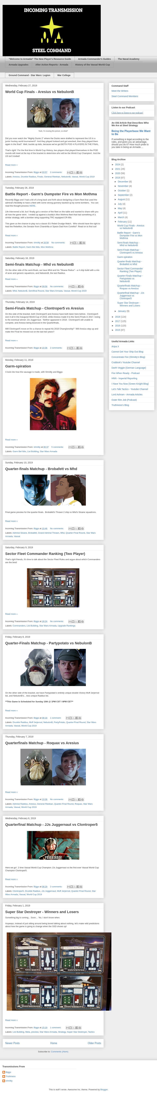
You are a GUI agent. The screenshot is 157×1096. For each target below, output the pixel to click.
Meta (27, 1032)
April (120, 212)
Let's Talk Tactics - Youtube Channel (130, 389)
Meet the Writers (120, 91)
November (123, 186)
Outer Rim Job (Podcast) (124, 400)
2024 (118, 164)
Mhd (15, 291)
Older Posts (94, 1043)
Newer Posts (12, 1043)
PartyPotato (59, 722)
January (122, 311)
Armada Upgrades (18, 64)
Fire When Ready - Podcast (126, 373)
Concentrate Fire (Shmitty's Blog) (128, 357)
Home (53, 1043)
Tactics (91, 1032)
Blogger (104, 1089)
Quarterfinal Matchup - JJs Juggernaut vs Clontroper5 (51, 825)
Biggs (8, 1072)
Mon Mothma (47, 247)
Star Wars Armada (54, 291)
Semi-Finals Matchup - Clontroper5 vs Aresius (44, 308)
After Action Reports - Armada (51, 64)
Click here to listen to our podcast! (127, 113)
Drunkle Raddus (28, 176)
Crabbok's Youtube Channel (126, 362)
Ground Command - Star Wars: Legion (29, 75)
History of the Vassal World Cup (92, 64)
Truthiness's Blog (120, 405)
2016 (118, 325)
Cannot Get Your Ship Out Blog (127, 351)
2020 (118, 173)
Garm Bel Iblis (33, 247)
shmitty (9, 1081)
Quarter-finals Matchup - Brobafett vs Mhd (41, 469)
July (120, 204)
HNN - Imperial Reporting (124, 378)
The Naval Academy (129, 59)
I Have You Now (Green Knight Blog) (130, 383)
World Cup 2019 (87, 176)
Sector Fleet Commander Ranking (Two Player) (45, 554)
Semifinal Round (36, 291)
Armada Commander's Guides (94, 59)
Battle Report (19, 247)
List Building (33, 451)
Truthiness (11, 1076)
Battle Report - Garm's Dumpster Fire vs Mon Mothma (51, 194)
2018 (118, 316)
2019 (118, 177)
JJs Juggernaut (48, 891)
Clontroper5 (18, 891)
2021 (118, 169)
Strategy (62, 1032)
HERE (32, 206)
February (123, 221)
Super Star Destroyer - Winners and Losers (42, 912)
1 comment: (56, 718)
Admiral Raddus (20, 804)
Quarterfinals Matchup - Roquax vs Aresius (42, 743)
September (124, 195)
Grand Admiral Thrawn (48, 533)
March (121, 217)
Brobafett (32, 533)
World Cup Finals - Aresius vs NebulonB (39, 92)
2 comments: (56, 172)
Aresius (16, 176)
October (122, 190)
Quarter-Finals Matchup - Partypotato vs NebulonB (48, 643)
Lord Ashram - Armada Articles (127, 394)
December (123, 181)
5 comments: (58, 447)
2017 (118, 321)
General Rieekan (52, 176)
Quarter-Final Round (75, 533)
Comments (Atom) (59, 1051)
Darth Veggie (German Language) (129, 367)
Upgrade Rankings (66, 625)
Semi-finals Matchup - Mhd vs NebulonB (39, 264)
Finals (40, 176)
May (120, 208)
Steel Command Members (125, 96)
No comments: (59, 242)
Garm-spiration (18, 366)
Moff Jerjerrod (35, 722)
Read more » (11, 165)
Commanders (19, 625)
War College (63, 75)
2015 (118, 330)
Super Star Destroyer (77, 1032)
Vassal (75, 176)
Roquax (78, 804)
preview (34, 1032)
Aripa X (115, 346)
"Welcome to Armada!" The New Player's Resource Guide (40, 59)
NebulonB (66, 176)
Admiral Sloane (20, 533)
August (121, 199)
